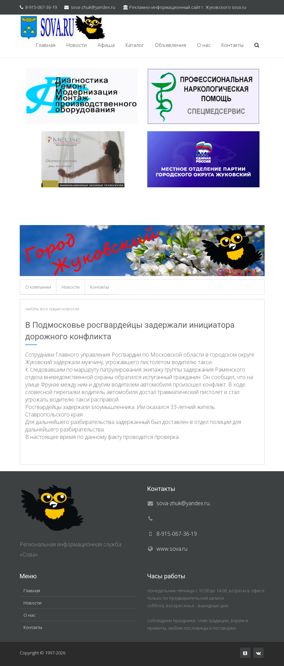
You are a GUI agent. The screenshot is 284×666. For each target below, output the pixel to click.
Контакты (232, 44)
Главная (45, 44)
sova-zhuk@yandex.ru (93, 7)
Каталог (135, 44)
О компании (38, 287)
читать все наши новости (52, 309)
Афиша (106, 44)
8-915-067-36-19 (41, 7)
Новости (76, 44)
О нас (204, 44)
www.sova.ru (171, 548)
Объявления (170, 44)
